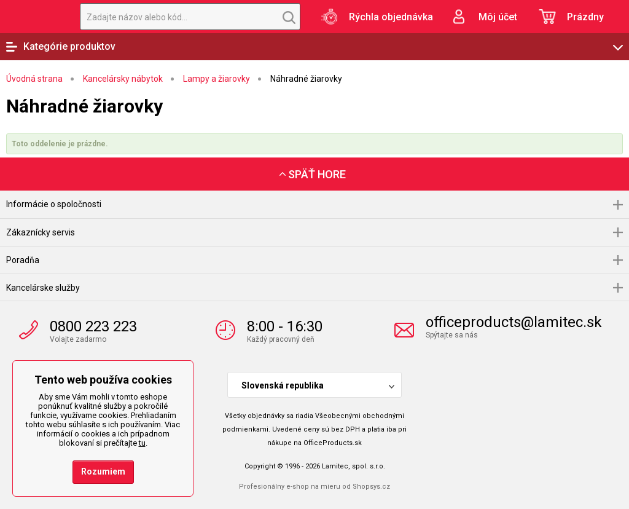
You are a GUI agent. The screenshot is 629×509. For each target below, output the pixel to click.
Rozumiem (103, 471)
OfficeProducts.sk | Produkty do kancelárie (33, 17)
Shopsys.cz (371, 487)
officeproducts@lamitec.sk (514, 322)
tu (142, 443)
